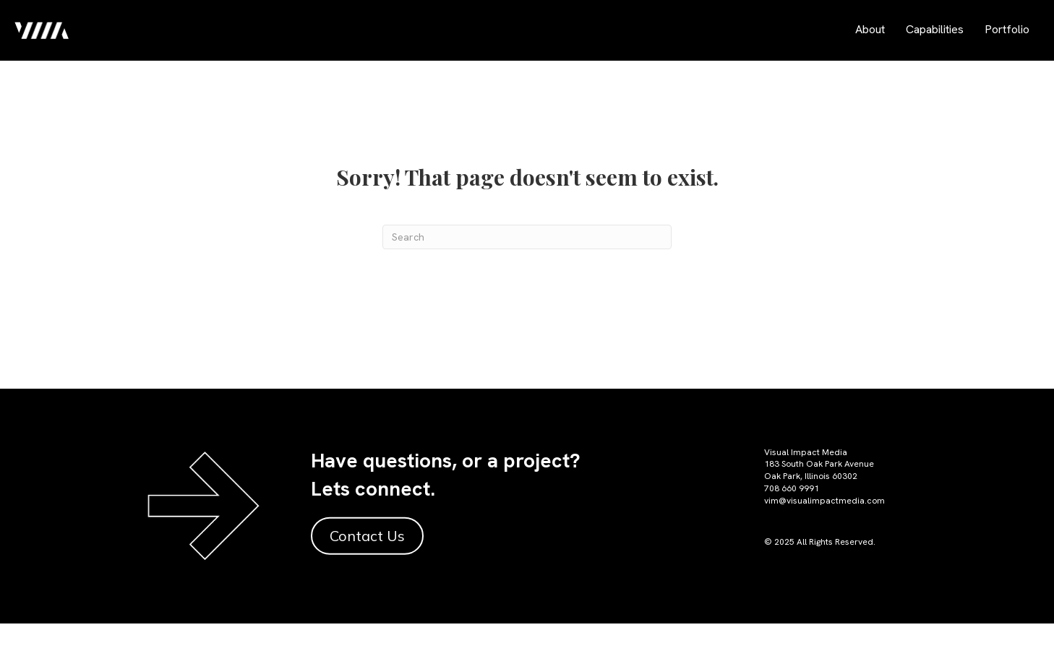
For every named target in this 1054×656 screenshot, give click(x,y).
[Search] (527, 237)
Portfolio (1007, 29)
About (870, 29)
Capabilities (935, 29)
